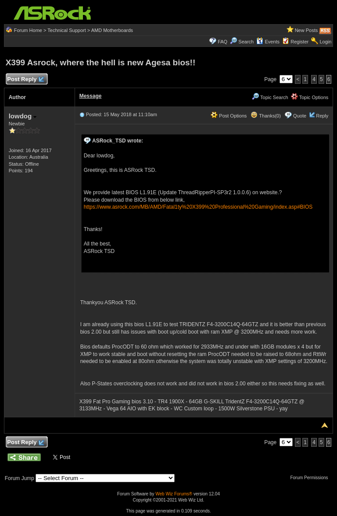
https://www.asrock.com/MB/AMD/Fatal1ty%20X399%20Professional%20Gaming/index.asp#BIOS (198, 207)
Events (268, 41)
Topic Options (310, 97)
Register (299, 41)
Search (246, 41)
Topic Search (270, 97)
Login (325, 41)
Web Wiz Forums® (173, 493)
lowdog (23, 116)
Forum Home (28, 30)
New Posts (306, 30)
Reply (322, 115)
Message (90, 96)
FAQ (222, 41)
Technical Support (66, 30)
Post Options (229, 115)
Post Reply (25, 79)
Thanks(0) (265, 115)
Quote (299, 115)
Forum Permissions (311, 477)
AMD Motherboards (112, 30)
